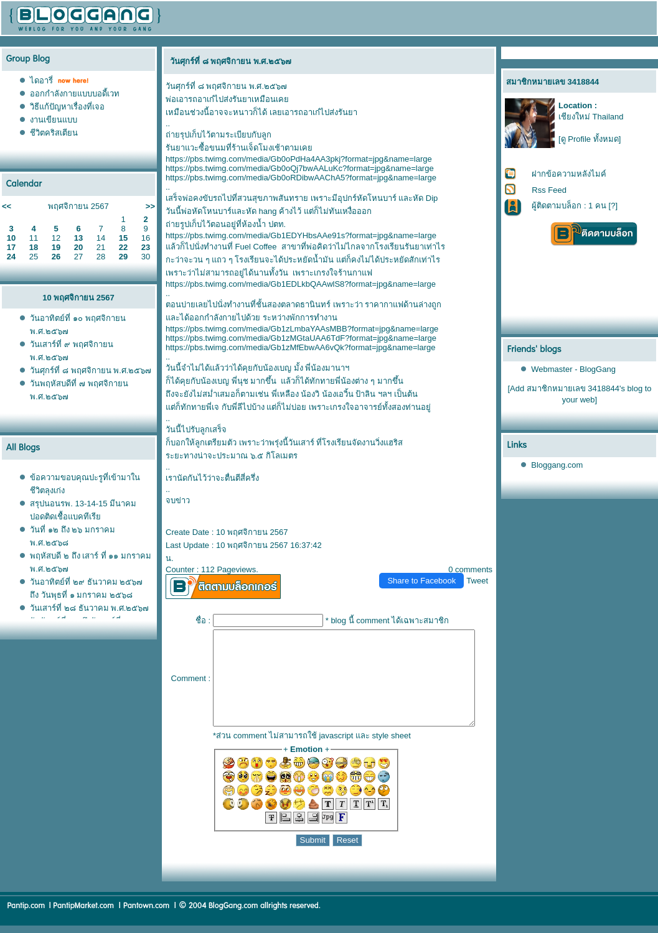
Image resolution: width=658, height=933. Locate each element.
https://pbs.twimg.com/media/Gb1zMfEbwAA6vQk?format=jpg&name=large (296, 347)
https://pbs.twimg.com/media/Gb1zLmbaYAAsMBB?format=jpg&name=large (297, 328)
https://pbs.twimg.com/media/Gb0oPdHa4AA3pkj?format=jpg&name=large (294, 159)
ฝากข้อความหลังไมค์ (569, 174)
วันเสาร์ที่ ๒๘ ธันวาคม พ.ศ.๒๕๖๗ (89, 608)
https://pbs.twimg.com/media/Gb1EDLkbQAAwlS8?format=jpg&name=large (296, 284)
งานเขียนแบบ (53, 119)
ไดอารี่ (41, 80)
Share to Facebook (427, 567)
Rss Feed (549, 190)
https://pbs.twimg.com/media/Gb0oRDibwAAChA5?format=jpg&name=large (296, 177)
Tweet (483, 567)
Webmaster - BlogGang (574, 369)
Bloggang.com (557, 465)
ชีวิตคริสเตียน (54, 132)
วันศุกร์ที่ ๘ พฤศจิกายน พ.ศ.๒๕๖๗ (90, 370)
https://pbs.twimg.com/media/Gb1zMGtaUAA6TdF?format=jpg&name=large (296, 338)
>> (150, 206)
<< (6, 206)
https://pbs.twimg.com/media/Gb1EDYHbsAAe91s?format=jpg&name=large (296, 235)
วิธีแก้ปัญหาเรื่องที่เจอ (67, 106)
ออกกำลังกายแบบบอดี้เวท (75, 93)
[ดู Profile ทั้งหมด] (589, 139)
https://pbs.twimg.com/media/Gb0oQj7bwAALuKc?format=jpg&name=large (295, 168)
